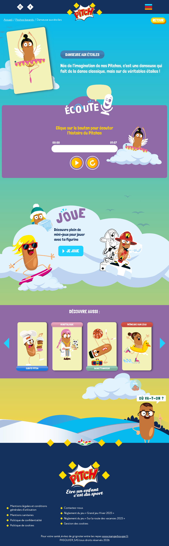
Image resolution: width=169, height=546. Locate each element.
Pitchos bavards (24, 19)
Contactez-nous (73, 508)
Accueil (8, 19)
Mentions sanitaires (22, 515)
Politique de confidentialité (26, 520)
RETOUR (158, 20)
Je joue (73, 250)
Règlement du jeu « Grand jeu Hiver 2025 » (89, 513)
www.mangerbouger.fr (115, 536)
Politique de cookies (22, 525)
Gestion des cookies (76, 523)
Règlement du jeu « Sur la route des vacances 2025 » (94, 518)
